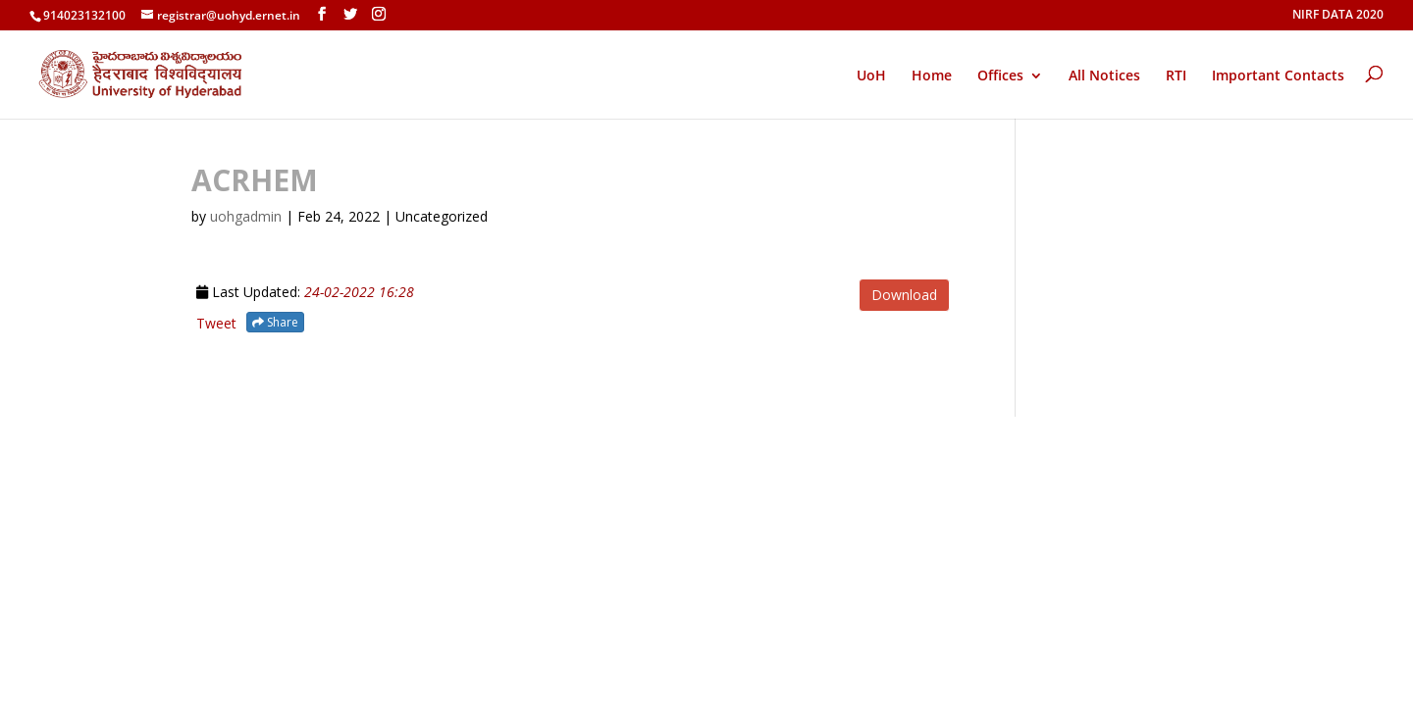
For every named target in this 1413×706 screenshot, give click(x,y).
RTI (1176, 76)
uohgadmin (246, 216)
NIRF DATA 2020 (1338, 16)
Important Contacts (1278, 76)
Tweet (216, 323)
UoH (871, 75)
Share (275, 322)
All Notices (1104, 76)
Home (932, 76)
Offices (1000, 76)
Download (904, 294)
